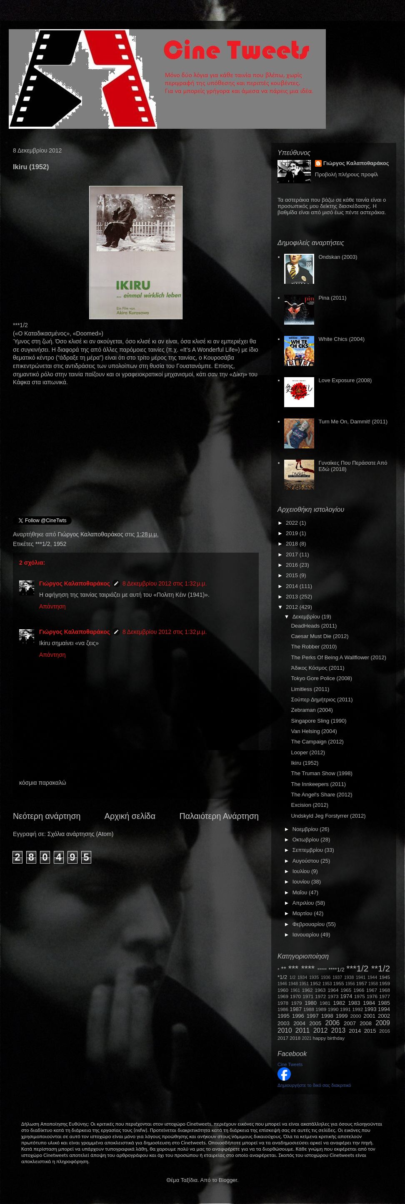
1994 (384, 1009)
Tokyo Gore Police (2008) (321, 678)
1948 (293, 983)
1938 (349, 977)
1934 (302, 977)
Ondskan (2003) (337, 257)
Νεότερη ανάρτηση (46, 816)
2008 (366, 1023)
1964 (333, 990)
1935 (314, 977)
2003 (284, 1023)
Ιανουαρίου (306, 934)
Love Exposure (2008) (345, 380)
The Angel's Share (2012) (321, 794)
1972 (320, 996)
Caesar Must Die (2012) (319, 636)
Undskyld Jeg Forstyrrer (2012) (328, 816)
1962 (307, 990)
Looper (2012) (308, 752)
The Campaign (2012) (317, 741)
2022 (293, 523)
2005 (315, 1023)
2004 (299, 1023)
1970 (295, 996)
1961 (295, 990)
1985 (384, 1003)
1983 (354, 1003)
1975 (359, 996)
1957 (361, 983)
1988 (308, 1009)
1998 (327, 1016)
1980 (311, 1003)
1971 (307, 996)
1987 (296, 1009)
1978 (283, 1003)
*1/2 (282, 977)
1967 (371, 990)
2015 (293, 575)
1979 (296, 1003)
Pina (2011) (332, 298)
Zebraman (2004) (311, 710)
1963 (320, 990)
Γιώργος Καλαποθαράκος (91, 534)
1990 (333, 1009)
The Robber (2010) (314, 646)
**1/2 (380, 968)
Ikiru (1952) (304, 763)
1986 (283, 1009)
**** (308, 968)
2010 (285, 1030)
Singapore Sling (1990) (318, 721)
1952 (59, 544)
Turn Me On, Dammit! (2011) (353, 421)
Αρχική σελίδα (130, 816)
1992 (357, 1009)
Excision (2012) (309, 805)
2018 (293, 544)
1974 (346, 996)
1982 (339, 1003)
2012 (293, 607)
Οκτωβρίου (306, 839)
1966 (358, 990)
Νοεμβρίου (306, 829)
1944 (372, 977)
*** (293, 968)
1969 (283, 996)
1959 (384, 983)
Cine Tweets (290, 1064)
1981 (325, 1003)
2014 (293, 586)
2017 (293, 554)
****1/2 (336, 969)
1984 (369, 1003)
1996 (298, 1016)
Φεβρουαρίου (309, 924)
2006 (332, 1022)
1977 (384, 996)
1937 (337, 977)
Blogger (228, 1180)
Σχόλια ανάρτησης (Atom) (81, 834)
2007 (350, 1023)
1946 (282, 983)
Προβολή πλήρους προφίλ (346, 174)
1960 (283, 990)
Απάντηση (52, 606)
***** (322, 969)
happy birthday (329, 1038)
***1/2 (42, 544)
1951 (304, 983)
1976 (372, 996)
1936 (325, 977)
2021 (307, 1038)
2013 (293, 596)
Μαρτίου (303, 913)
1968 (384, 990)
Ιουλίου (301, 871)
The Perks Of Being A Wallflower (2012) (338, 657)
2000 (355, 1016)
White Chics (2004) (341, 339)
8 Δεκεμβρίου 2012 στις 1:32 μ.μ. (164, 583)
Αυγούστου (306, 861)
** (283, 969)
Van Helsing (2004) (314, 731)
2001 (369, 1016)
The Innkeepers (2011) (318, 784)
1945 (384, 977)
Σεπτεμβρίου (308, 850)
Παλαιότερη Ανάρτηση (219, 816)
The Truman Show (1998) (321, 773)
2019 (293, 533)
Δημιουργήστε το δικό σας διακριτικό (314, 1085)
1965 (345, 990)
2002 (384, 1016)
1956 (350, 983)
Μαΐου (300, 892)
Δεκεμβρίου (307, 616)
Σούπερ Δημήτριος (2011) (321, 699)
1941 (360, 977)
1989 (320, 1009)
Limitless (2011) (310, 689)
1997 (313, 1016)
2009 (382, 1022)
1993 (370, 1009)
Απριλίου (303, 903)
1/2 (292, 977)
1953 (327, 983)
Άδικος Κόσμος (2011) (317, 668)
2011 (302, 1030)
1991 (345, 1009)
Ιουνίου (301, 882)
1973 (333, 996)
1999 (342, 1016)
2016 (293, 565)
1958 (373, 983)
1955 (338, 983)
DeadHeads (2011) (314, 626)
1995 (284, 1016)
